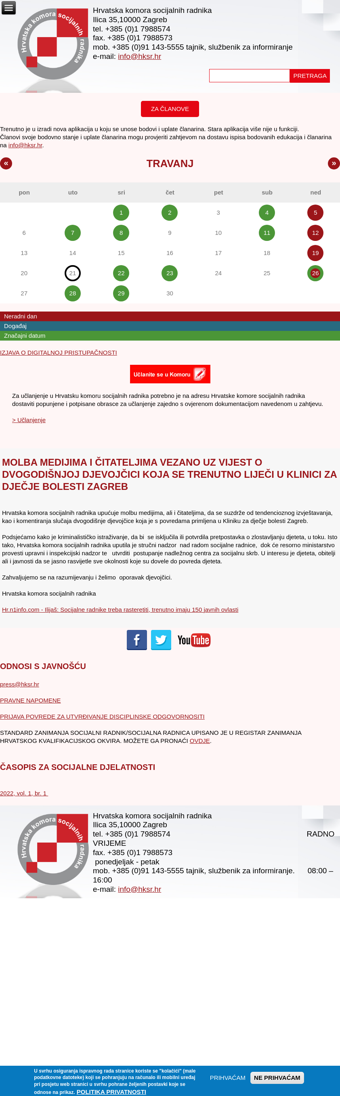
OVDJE (200, 740)
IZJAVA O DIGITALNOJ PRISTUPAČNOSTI (58, 352)
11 (267, 232)
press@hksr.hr (19, 684)
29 (121, 293)
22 (121, 273)
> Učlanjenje (29, 419)
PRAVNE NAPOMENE (30, 700)
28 (72, 293)
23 (169, 273)
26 (315, 273)
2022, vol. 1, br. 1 (24, 793)
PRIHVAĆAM (228, 1080)
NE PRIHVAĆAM (277, 1080)
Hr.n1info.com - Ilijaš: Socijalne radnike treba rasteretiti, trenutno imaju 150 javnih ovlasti (120, 609)
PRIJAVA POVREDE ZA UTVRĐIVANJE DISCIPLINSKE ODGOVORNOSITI (102, 716)
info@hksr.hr (139, 56)
